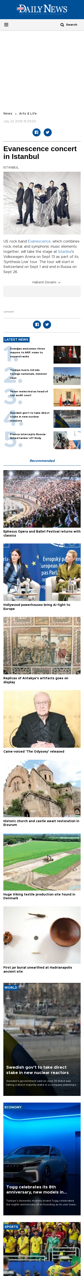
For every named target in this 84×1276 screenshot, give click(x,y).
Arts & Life (28, 113)
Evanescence (39, 241)
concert (8, 311)
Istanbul (64, 251)
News (7, 113)
